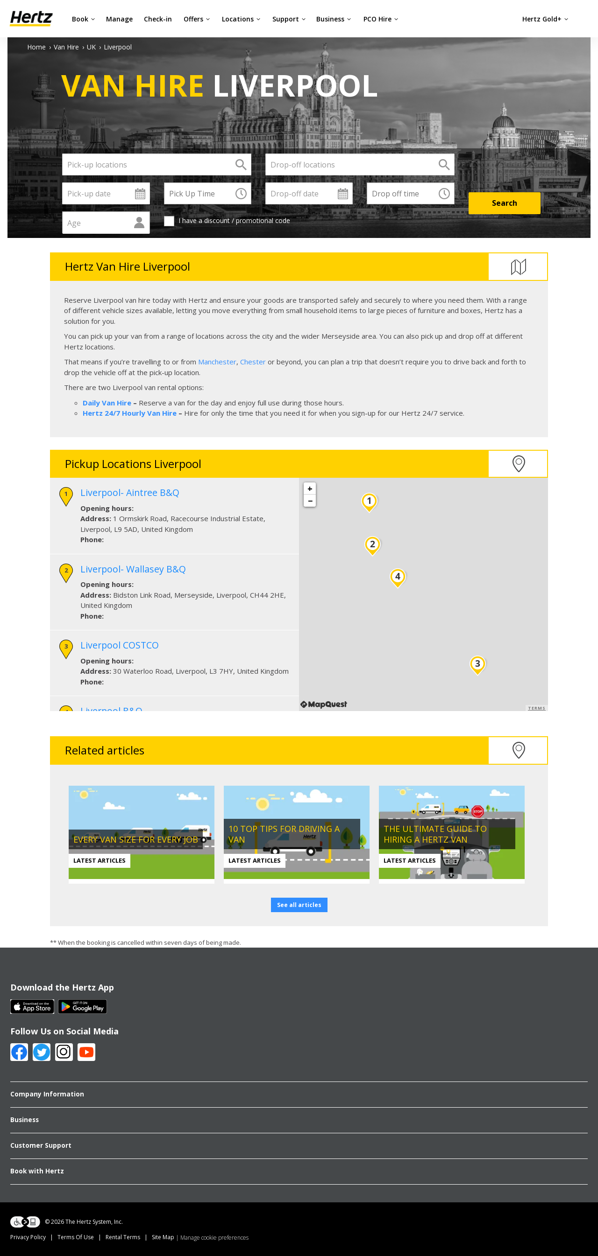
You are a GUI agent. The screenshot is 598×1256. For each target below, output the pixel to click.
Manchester (217, 361)
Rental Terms (123, 1237)
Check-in (158, 18)
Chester (253, 361)
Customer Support (40, 1145)
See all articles (299, 905)
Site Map (163, 1237)
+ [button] (310, 488)
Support (289, 18)
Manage (119, 18)
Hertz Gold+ (545, 18)
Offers (197, 18)
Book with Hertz (37, 1171)
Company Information (47, 1094)
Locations (241, 18)
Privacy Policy (28, 1237)
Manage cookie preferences (214, 1238)
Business (333, 18)
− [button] (310, 500)
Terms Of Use (75, 1237)
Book (83, 18)
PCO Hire (381, 18)
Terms (537, 708)
